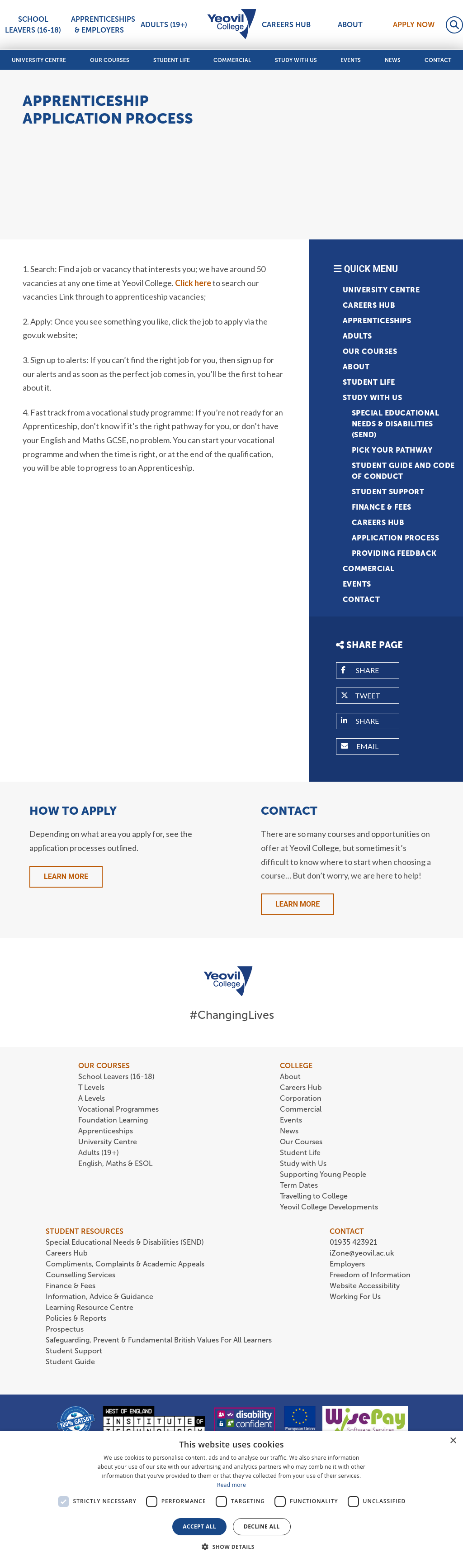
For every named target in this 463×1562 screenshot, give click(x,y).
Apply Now (414, 24)
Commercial (232, 60)
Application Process (395, 538)
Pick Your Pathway (392, 450)
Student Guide (70, 1361)
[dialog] (231, 1496)
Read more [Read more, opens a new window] (231, 1485)
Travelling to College (314, 1196)
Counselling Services (80, 1275)
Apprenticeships (377, 320)
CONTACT (347, 1231)
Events (350, 60)
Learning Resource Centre (89, 1307)
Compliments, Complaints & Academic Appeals (125, 1264)
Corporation (300, 1098)
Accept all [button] (199, 1526)
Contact (438, 60)
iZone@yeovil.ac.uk (362, 1253)
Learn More (66, 876)
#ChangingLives (231, 1015)
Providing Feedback (394, 553)
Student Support (388, 491)
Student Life (171, 60)
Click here (193, 283)
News (393, 60)
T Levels (91, 1087)
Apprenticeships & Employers (100, 24)
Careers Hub (286, 24)
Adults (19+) (164, 24)
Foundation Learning (113, 1120)
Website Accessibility (365, 1285)
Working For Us (355, 1296)
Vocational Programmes (118, 1109)
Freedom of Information (370, 1275)
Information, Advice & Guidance (99, 1296)
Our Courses (109, 60)
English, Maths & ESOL (116, 1163)
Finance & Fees (381, 507)
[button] (231, 1546)
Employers (347, 1264)
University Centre (39, 60)
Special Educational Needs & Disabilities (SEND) (395, 424)
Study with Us (296, 60)
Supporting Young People (323, 1174)
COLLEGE (296, 1065)
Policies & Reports (76, 1318)
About (350, 24)
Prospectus (65, 1329)
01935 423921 (353, 1242)
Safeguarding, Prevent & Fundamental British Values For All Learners (160, 1340)
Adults (357, 336)
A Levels (91, 1098)
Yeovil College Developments (329, 1207)
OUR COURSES (104, 1065)
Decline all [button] (262, 1526)
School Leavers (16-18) (33, 24)
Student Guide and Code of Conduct (403, 471)
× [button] (452, 1441)
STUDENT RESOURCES (84, 1231)
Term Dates (299, 1185)
